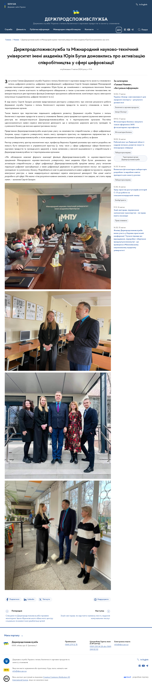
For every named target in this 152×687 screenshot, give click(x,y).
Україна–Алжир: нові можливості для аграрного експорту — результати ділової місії (130, 100)
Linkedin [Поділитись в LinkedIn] (31, 599)
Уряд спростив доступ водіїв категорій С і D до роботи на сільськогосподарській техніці (130, 193)
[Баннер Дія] (119, 30)
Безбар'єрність (120, 200)
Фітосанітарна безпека (123, 132)
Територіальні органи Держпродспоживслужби (130, 158)
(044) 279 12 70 (71, 645)
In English (143, 5)
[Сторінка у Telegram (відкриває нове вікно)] (132, 29)
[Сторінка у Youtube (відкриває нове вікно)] (128, 29)
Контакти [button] (89, 30)
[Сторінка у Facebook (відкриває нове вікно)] (125, 29)
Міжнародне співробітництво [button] (67, 30)
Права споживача (121, 221)
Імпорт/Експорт (121, 112)
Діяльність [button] (21, 30)
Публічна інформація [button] (39, 30)
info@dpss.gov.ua (121, 645)
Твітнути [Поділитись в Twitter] (46, 599)
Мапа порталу (12, 635)
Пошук (145, 30)
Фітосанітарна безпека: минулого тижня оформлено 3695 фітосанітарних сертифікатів (128, 125)
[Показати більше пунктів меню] (97, 29)
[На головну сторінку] (76, 16)
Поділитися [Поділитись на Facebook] (14, 599)
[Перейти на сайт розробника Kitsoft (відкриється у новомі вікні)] (127, 677)
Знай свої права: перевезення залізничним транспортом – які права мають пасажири (130, 213)
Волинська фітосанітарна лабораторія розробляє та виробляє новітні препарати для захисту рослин (130, 172)
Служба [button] (8, 30)
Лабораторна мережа (123, 153)
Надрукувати (103, 599)
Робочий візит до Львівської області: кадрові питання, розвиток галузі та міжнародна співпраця (129, 145)
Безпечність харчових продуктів (127, 107)
